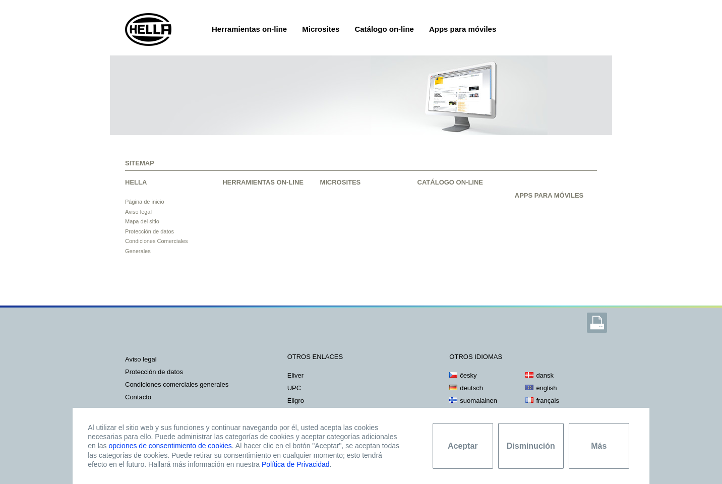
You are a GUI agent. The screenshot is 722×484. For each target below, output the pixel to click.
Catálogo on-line (384, 29)
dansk (545, 375)
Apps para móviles (462, 29)
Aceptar (463, 446)
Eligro (295, 400)
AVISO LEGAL (141, 359)
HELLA (136, 182)
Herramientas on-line (249, 29)
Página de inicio (144, 202)
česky (468, 375)
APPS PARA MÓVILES (549, 195)
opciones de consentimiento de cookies (169, 446)
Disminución (531, 446)
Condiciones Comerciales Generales (176, 384)
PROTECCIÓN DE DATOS (154, 372)
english (546, 388)
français (547, 400)
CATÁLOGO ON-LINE (450, 182)
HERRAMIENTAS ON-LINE (263, 182)
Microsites (320, 29)
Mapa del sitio (142, 221)
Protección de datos (149, 231)
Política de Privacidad (296, 464)
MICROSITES (340, 182)
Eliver (295, 375)
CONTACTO (138, 397)
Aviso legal (138, 212)
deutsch (471, 388)
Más (599, 446)
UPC (294, 388)
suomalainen (478, 400)
